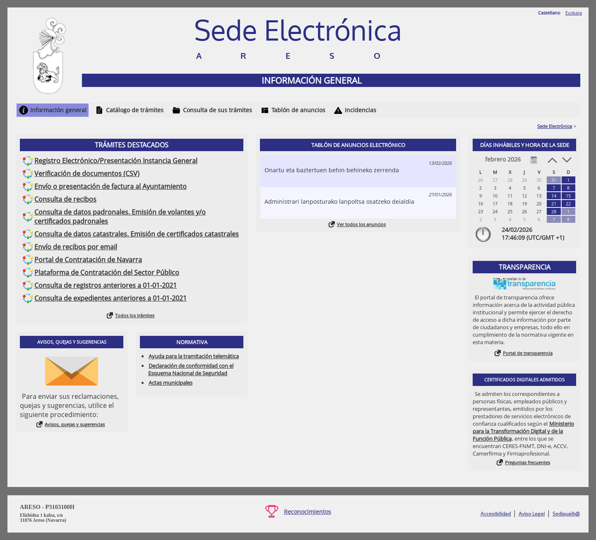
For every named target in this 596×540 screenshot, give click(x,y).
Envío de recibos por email (75, 246)
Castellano (549, 13)
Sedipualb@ (566, 513)
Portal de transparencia (528, 353)
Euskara (573, 13)
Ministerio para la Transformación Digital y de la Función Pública (523, 431)
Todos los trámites (134, 315)
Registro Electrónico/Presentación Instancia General (115, 160)
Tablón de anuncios (298, 110)
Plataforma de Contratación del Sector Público (106, 272)
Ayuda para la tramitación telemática (194, 356)
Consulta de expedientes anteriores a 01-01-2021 (110, 298)
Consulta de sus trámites (217, 110)
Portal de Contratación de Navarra (88, 259)
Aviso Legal (532, 513)
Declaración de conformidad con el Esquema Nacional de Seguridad (190, 369)
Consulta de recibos (65, 199)
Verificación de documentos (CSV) (86, 173)
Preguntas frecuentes (527, 462)
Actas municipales (170, 382)
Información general (58, 110)
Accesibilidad (496, 513)
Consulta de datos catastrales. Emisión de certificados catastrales (136, 234)
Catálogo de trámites (134, 110)
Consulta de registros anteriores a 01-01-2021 (105, 285)
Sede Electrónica (554, 126)
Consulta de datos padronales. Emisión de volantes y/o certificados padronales (120, 216)
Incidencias (360, 110)
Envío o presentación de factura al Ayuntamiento (110, 186)
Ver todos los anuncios (361, 224)
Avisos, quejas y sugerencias (75, 424)
